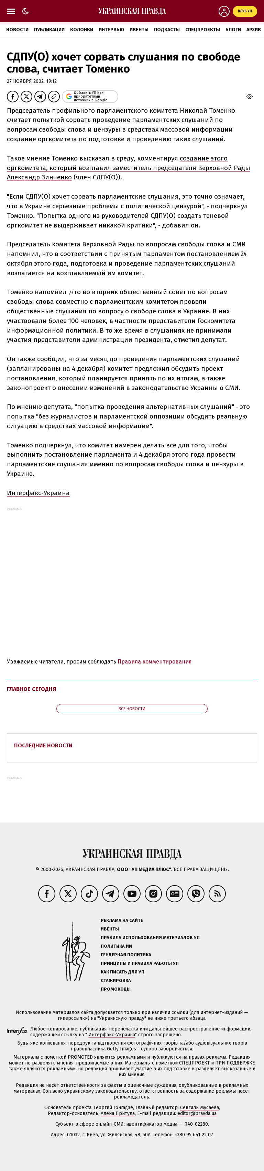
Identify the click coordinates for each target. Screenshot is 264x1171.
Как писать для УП (122, 971)
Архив (253, 30)
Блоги (233, 30)
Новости (17, 30)
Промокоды (116, 989)
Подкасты (167, 30)
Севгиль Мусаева (199, 1108)
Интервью (111, 30)
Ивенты (139, 30)
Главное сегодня (31, 689)
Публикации (49, 30)
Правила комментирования (155, 661)
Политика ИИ (116, 946)
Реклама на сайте (122, 920)
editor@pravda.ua (197, 1113)
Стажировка (116, 980)
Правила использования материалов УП (150, 937)
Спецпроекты (202, 30)
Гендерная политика (126, 954)
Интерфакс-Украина (38, 493)
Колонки (81, 30)
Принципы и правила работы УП (140, 963)
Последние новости (43, 745)
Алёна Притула (118, 1113)
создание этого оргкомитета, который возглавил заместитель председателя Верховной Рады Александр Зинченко (128, 167)
